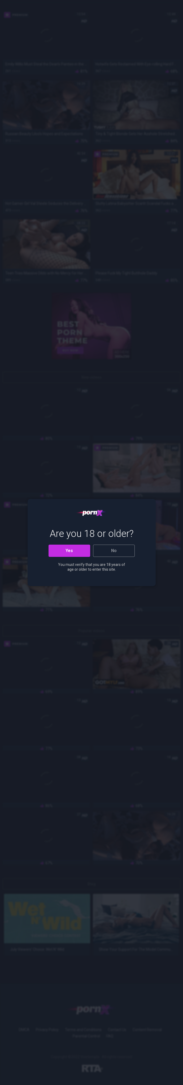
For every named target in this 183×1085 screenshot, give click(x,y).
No (114, 550)
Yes (69, 550)
